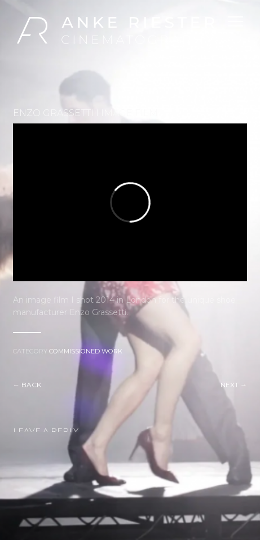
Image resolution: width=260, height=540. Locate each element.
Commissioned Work (85, 351)
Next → (234, 384)
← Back (27, 384)
